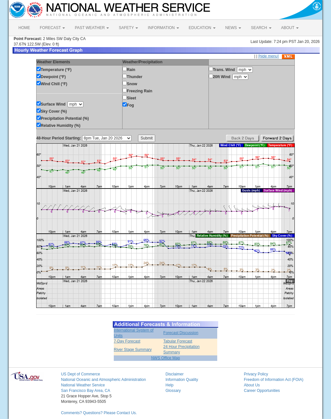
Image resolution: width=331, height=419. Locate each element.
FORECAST (52, 28)
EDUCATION (202, 28)
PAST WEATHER (92, 28)
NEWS (233, 28)
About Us (252, 385)
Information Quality (182, 379)
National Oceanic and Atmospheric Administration (103, 379)
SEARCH (261, 28)
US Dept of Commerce (80, 374)
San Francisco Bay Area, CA (85, 390)
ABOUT (290, 28)
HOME (24, 28)
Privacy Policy (256, 374)
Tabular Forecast (177, 341)
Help (170, 385)
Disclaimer (175, 374)
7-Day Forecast (127, 341)
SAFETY (128, 28)
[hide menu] (268, 56)
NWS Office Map (165, 358)
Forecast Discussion (180, 333)
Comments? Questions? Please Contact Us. (99, 413)
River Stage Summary (133, 349)
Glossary (173, 390)
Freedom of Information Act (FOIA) (273, 379)
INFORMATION (163, 28)
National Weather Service (83, 385)
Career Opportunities (262, 390)
